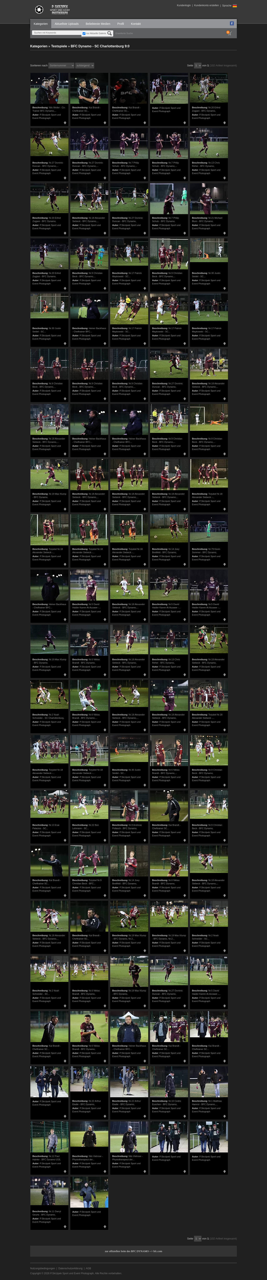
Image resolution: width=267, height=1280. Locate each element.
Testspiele (59, 46)
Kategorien (41, 23)
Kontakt (136, 23)
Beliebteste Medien (98, 23)
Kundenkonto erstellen (206, 5)
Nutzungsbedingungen (42, 1268)
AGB (88, 1268)
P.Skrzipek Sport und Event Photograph (72, 1273)
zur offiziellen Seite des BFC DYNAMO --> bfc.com (133, 1251)
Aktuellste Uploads (67, 23)
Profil (120, 23)
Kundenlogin (184, 5)
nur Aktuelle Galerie (96, 33)
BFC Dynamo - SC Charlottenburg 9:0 (100, 46)
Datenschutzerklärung (70, 1268)
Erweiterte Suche (124, 33)
